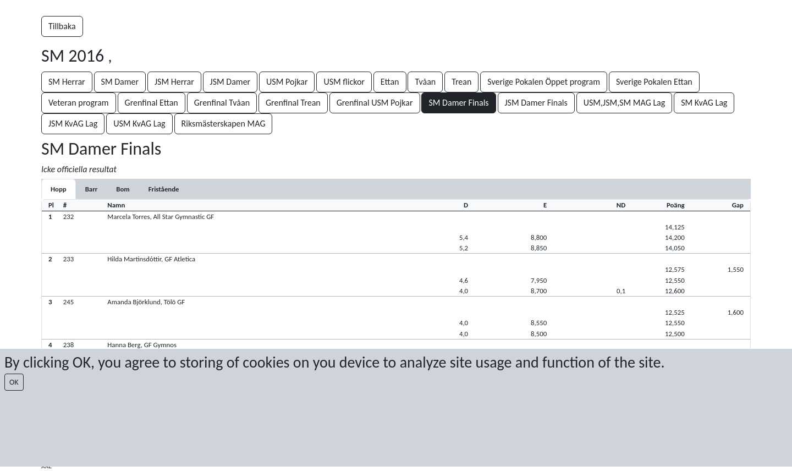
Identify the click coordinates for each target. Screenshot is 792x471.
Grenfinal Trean (293, 102)
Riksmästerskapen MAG (224, 123)
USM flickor (344, 81)
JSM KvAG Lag (72, 123)
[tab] (58, 189)
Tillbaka (62, 26)
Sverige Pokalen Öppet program (543, 81)
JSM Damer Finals (536, 102)
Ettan (390, 81)
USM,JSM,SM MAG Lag (625, 102)
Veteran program (78, 102)
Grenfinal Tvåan (222, 102)
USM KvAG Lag (139, 123)
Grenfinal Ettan (151, 102)
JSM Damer (230, 81)
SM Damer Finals (458, 102)
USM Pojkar (286, 81)
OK (14, 382)
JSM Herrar (174, 81)
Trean (461, 81)
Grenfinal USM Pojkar (375, 102)
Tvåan (425, 81)
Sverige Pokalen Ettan (654, 81)
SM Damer (120, 81)
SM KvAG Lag (704, 102)
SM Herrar (66, 81)
